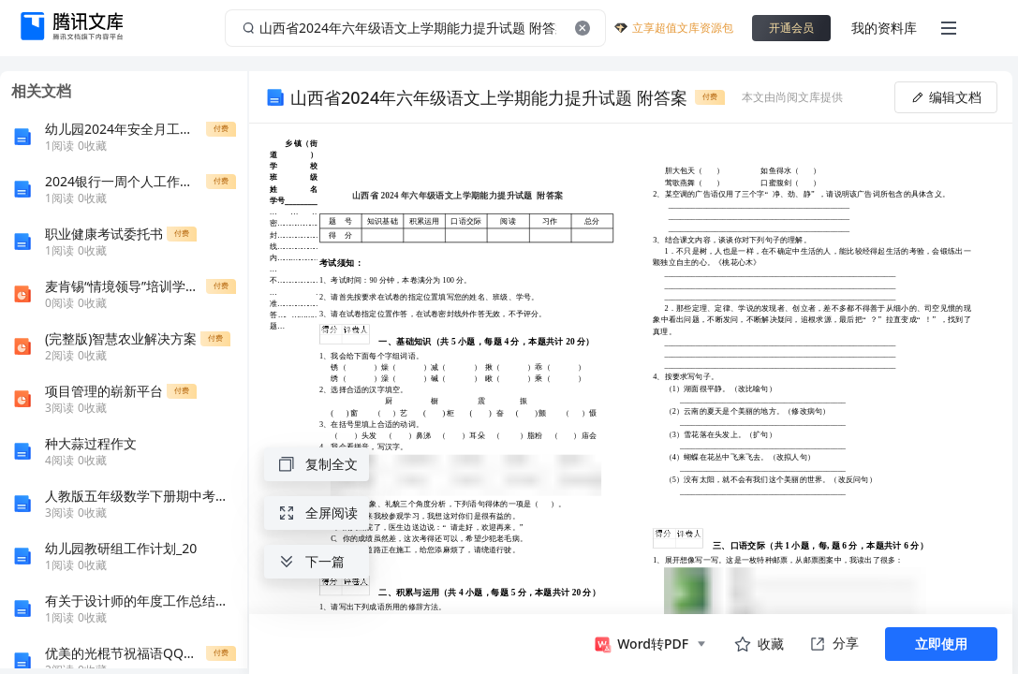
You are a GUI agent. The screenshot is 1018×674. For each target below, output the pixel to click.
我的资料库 (884, 28)
